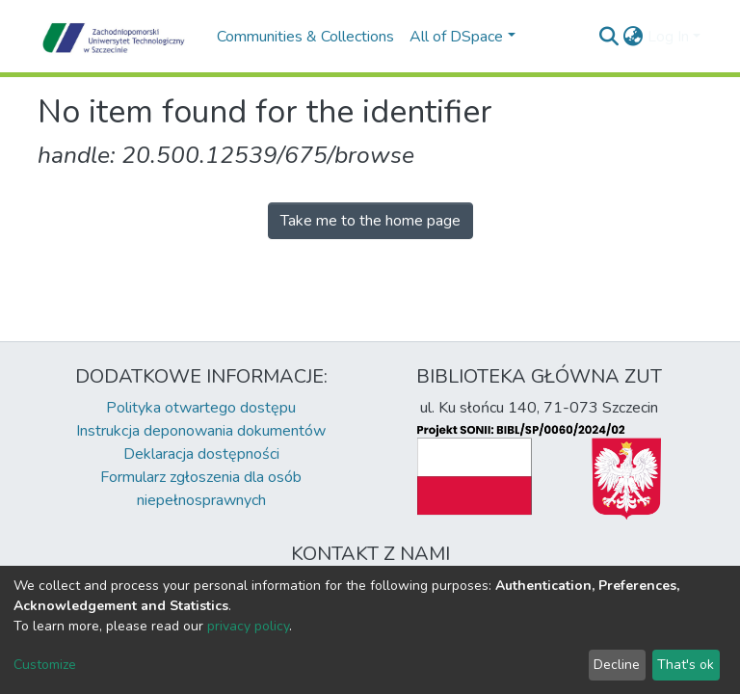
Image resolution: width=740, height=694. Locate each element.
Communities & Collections (305, 36)
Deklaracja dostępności (201, 454)
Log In (668, 36)
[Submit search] (609, 36)
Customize (44, 664)
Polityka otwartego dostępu (201, 407)
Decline (617, 664)
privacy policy (248, 626)
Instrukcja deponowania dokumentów (201, 430)
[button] (633, 36)
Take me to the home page (370, 220)
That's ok (685, 664)
